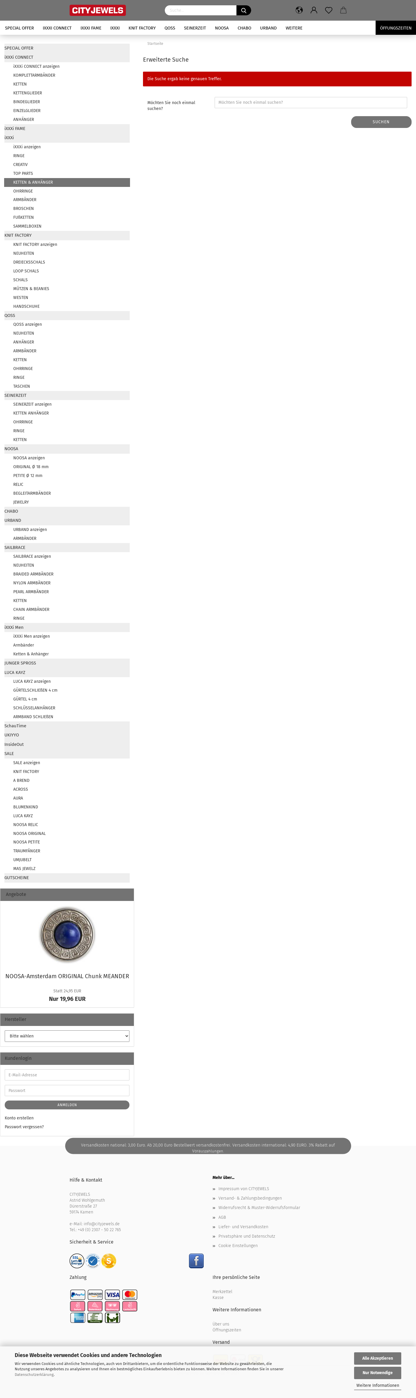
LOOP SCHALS (26, 271)
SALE (9, 753)
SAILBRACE (14, 547)
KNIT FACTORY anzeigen (35, 244)
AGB (222, 1217)
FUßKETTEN (23, 217)
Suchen (381, 121)
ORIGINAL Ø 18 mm (31, 466)
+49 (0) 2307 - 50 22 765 (99, 1229)
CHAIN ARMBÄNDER (31, 609)
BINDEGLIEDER (26, 101)
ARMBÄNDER (24, 199)
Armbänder (23, 645)
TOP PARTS (23, 173)
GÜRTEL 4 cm (25, 699)
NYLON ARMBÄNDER (31, 582)
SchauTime (15, 725)
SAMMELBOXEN (27, 226)
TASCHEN (21, 386)
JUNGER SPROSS (20, 663)
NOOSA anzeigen (29, 457)
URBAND (268, 28)
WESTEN (20, 297)
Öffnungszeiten (227, 1330)
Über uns (221, 1324)
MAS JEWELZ (24, 868)
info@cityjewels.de (102, 1223)
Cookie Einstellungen (238, 1245)
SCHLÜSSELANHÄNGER (34, 707)
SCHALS (20, 279)
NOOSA (222, 28)
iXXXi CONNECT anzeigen (36, 66)
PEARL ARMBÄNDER (31, 591)
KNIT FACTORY (142, 28)
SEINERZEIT (195, 28)
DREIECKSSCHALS (29, 262)
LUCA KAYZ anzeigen (32, 681)
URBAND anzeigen (30, 529)
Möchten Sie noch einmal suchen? (171, 105)
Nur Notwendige (378, 1372)
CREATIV (20, 164)
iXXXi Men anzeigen (31, 636)
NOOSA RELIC (25, 824)
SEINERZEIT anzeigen (32, 404)
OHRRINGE (23, 191)
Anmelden (67, 1105)
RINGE (18, 155)
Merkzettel (222, 1291)
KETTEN (20, 84)
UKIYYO (11, 735)
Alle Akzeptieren (377, 1358)
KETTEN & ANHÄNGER (33, 182)
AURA (18, 798)
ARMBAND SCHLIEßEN (33, 716)
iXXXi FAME (90, 28)
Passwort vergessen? (24, 1126)
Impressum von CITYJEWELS (243, 1188)
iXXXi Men (14, 627)
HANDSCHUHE (26, 306)
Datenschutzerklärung (34, 1374)
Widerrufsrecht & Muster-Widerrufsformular (259, 1207)
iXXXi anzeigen (27, 146)
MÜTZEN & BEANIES (31, 288)
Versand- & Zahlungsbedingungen (250, 1198)
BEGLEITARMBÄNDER (32, 493)
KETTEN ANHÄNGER (31, 413)
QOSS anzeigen (27, 324)
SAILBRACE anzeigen (32, 556)
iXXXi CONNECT (57, 28)
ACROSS (20, 789)
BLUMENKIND (25, 807)
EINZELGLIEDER (26, 110)
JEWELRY (21, 502)
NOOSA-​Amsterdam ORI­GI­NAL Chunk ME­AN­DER (67, 976)
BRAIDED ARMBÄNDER (33, 574)
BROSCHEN (23, 208)
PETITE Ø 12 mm (27, 475)
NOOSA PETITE (26, 842)
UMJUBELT (22, 859)
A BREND (21, 780)
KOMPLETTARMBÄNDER (34, 75)
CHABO (244, 28)
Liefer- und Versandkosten (243, 1226)
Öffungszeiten (396, 28)
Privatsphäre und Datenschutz (246, 1236)
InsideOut (14, 744)
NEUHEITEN (23, 253)
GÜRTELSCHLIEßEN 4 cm (35, 690)
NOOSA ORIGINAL (29, 833)
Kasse (218, 1297)
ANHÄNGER (23, 119)
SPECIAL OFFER (19, 28)
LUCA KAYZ (14, 672)
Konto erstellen (19, 1118)
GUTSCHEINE (16, 877)
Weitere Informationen (377, 1385)
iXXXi (115, 28)
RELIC (18, 484)
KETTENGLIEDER (27, 93)
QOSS (170, 28)
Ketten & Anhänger (31, 654)
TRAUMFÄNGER (26, 850)
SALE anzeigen (26, 762)
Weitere (294, 28)
